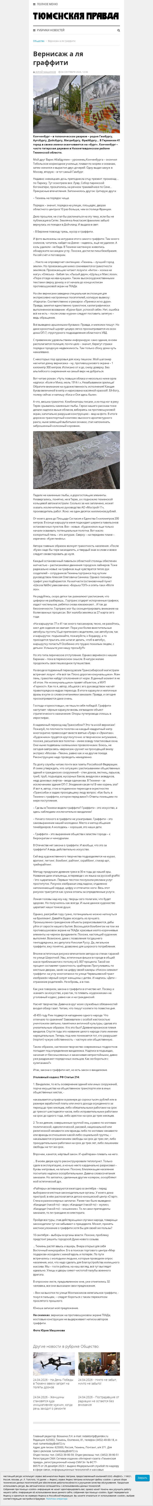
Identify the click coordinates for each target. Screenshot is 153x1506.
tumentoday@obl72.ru (52, 1443)
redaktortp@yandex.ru (95, 1436)
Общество (38, 40)
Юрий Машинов (45, 71)
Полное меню (45, 4)
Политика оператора (56, 1498)
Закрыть (142, 1477)
